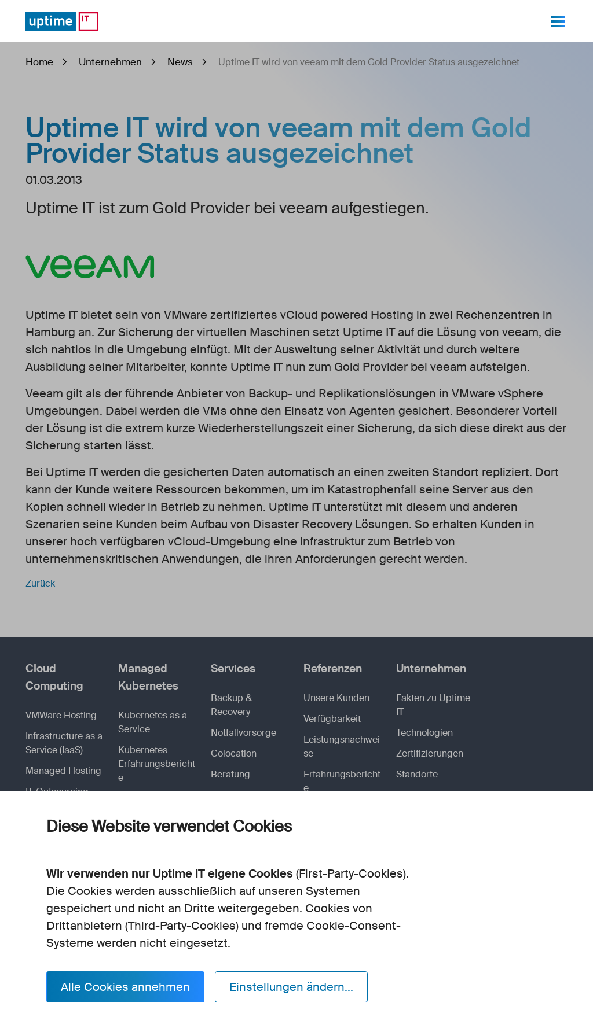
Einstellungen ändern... (291, 986)
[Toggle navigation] (558, 21)
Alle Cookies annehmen (125, 986)
